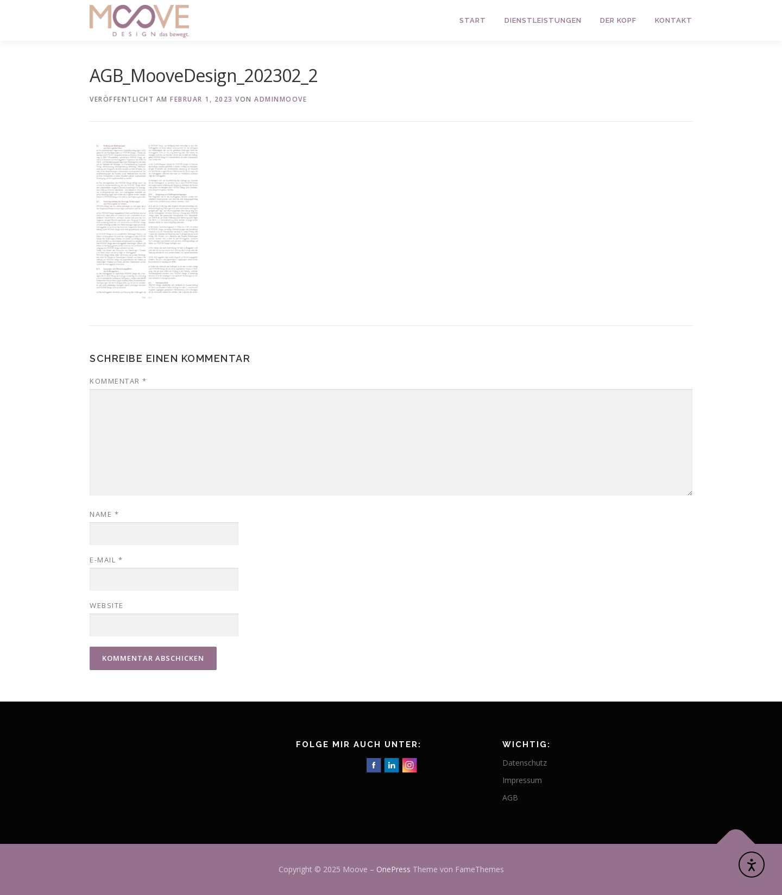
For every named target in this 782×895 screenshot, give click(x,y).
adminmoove (280, 99)
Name (104, 514)
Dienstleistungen (543, 20)
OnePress (393, 869)
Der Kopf (618, 20)
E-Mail (106, 560)
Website (107, 605)
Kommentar (118, 381)
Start (472, 20)
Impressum (522, 780)
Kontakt (673, 20)
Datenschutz (524, 763)
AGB (510, 797)
